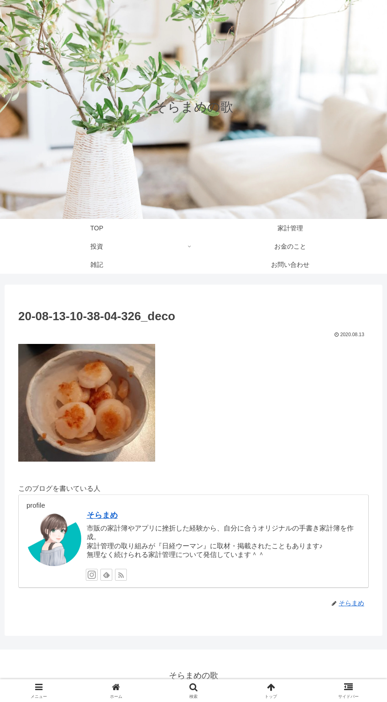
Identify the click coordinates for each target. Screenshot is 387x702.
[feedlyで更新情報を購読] (106, 575)
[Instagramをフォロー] (92, 575)
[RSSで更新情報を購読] (121, 575)
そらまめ (102, 515)
